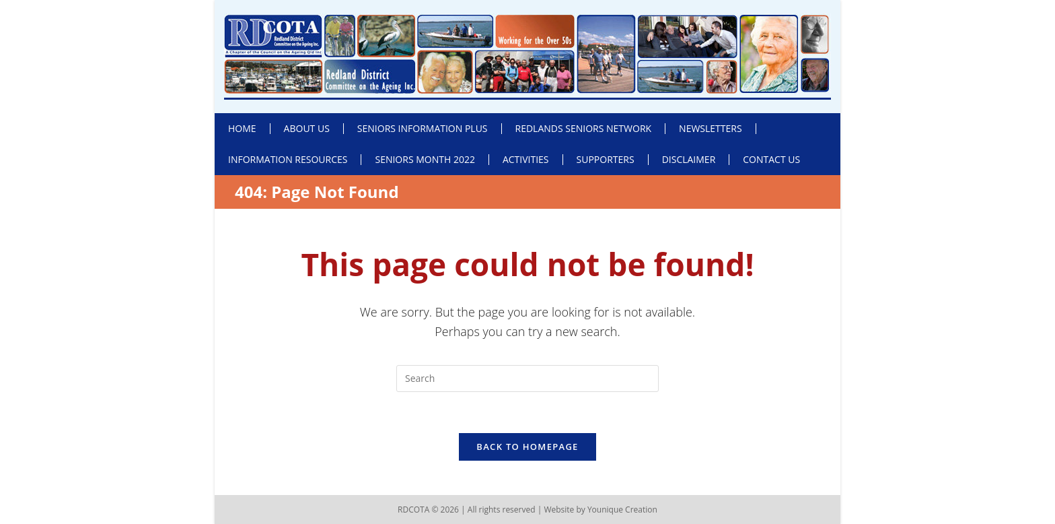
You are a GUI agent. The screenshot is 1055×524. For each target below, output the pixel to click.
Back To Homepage (527, 446)
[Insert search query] (527, 378)
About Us (307, 128)
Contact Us (771, 159)
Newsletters (710, 128)
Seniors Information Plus (422, 128)
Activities (526, 159)
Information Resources (287, 159)
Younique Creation (622, 509)
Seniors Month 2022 (424, 159)
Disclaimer (689, 159)
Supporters (605, 159)
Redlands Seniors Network (583, 128)
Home (242, 128)
